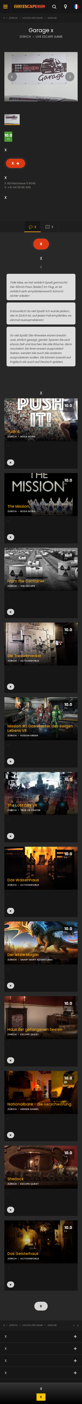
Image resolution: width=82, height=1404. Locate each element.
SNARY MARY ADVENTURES (36, 959)
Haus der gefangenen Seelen (34, 1029)
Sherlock (15, 1179)
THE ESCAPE (27, 586)
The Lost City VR (22, 805)
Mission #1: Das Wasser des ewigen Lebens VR (40, 728)
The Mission (18, 506)
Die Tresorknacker (24, 656)
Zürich (13, 18)
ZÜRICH (25, 37)
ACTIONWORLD (29, 660)
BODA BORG (27, 511)
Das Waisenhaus (23, 880)
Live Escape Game (32, 18)
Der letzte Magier (23, 955)
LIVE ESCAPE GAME (49, 37)
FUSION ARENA (29, 735)
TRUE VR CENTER (30, 810)
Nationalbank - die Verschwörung (39, 1104)
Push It (13, 431)
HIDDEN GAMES (29, 1109)
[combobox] (65, 6)
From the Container (25, 581)
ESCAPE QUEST (29, 1034)
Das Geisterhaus (22, 1253)
